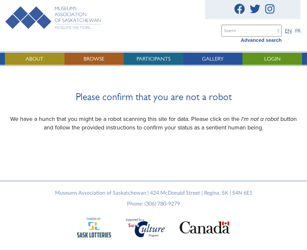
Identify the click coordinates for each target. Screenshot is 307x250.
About (34, 59)
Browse (94, 59)
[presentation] (159, 158)
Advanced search (261, 40)
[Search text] (248, 30)
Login (272, 59)
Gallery (213, 59)
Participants (153, 59)
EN (288, 31)
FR (297, 31)
